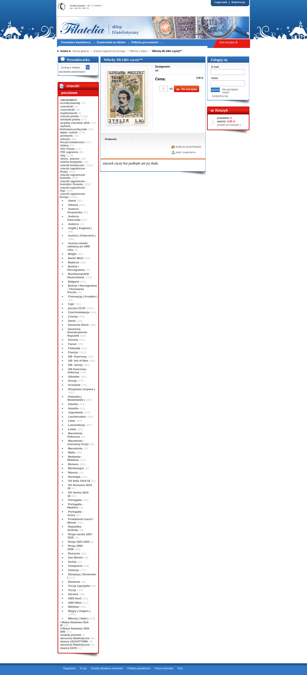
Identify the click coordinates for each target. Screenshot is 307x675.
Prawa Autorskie (164, 668)
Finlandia (74, 348)
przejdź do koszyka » (229, 124)
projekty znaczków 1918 (74, 122)
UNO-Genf (74, 598)
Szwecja (73, 570)
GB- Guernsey (77, 356)
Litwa (71, 420)
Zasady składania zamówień (107, 668)
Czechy (73, 316)
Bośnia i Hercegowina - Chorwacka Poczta (82, 289)
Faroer (72, 344)
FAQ (180, 668)
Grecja (72, 380)
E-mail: (215, 66)
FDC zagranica (69, 152)
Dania (71, 320)
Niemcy (73, 472)
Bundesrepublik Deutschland (78, 275)
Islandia (73, 408)
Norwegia (74, 476)
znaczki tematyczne (72, 165)
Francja (73, 352)
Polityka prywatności (139, 668)
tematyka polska (70, 119)
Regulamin (69, 668)
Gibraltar (74, 376)
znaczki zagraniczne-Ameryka (73, 176)
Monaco (73, 464)
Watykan (73, 606)
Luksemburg (76, 425)
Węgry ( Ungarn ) (79, 611)
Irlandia (73, 404)
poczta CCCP (76, 308)
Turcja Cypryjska (79, 585)
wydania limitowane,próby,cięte (73, 128)
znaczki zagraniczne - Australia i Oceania (73, 183)
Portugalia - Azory (75, 513)
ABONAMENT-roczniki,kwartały (70, 102)
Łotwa (72, 429)
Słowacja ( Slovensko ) (81, 576)
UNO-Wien (75, 602)
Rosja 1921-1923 (79, 541)
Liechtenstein (77, 416)
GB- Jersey (75, 364)
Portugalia (75, 500)
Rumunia (74, 553)
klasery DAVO (68, 648)
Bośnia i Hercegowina (76, 268)
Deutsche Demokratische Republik (77, 332)
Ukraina (73, 594)
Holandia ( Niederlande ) (76, 398)
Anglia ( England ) (80, 228)
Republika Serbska (74, 528)
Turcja (72, 590)
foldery (64, 145)
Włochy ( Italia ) (78, 618)
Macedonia (75, 448)
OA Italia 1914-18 (79, 480)
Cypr (71, 304)
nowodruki (66, 106)
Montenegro (76, 468)
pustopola (66, 135)
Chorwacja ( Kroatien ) (82, 296)
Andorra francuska (73, 218)
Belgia (72, 253)
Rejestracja (238, 2)
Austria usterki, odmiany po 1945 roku (78, 246)
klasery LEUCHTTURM (74, 641)
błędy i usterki (69, 132)
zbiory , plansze (69, 158)
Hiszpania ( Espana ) (81, 389)
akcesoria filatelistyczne (75, 638)
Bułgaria (73, 281)
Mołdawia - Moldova (74, 458)
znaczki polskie (69, 116)
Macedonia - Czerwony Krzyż (78, 442)
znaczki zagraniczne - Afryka (73, 170)
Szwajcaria (75, 565)
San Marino (75, 557)
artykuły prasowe (70, 634)
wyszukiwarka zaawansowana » (72, 72)
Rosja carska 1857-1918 (80, 536)
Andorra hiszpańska (74, 210)
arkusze (65, 139)
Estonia (73, 339)
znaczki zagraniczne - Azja (73, 189)
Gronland (74, 385)
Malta (71, 452)
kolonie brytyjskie (71, 161)
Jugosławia (75, 412)
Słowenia (74, 581)
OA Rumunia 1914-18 (80, 486)
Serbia (72, 561)
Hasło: (215, 78)
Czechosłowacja (78, 312)
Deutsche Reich (78, 324)
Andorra (73, 224)
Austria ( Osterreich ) (82, 235)
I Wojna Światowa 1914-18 (74, 624)
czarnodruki (67, 109)
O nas (83, 668)
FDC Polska (67, 148)
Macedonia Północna (74, 435)
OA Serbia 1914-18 (78, 494)
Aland (72, 200)
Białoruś (73, 262)
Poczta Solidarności (72, 142)
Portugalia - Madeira (75, 506)
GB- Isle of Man (78, 360)
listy (62, 155)
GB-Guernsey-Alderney (77, 371)
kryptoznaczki (68, 113)
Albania (73, 204)
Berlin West (75, 258)
